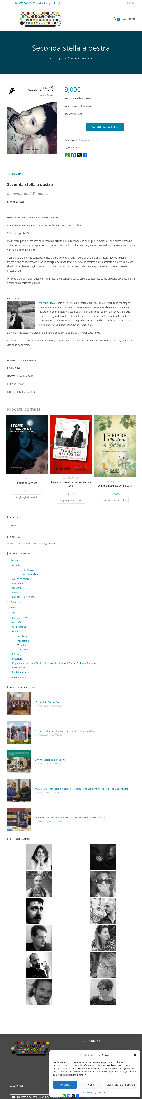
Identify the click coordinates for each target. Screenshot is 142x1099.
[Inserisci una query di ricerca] (71, 525)
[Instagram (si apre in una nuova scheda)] (133, 3)
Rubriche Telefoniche (23, 596)
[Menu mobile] (128, 18)
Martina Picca (47, 303)
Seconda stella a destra (80, 58)
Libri (95, 139)
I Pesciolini (17, 658)
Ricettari (16, 592)
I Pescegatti (112, 481)
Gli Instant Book (20, 626)
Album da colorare (22, 578)
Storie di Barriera (27, 482)
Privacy (101, 1092)
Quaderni (17, 587)
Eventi (14, 607)
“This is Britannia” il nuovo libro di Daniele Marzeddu (56, 720)
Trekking (21, 645)
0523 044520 (26, 3)
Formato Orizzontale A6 (29, 570)
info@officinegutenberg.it (48, 3)
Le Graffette (68, 477)
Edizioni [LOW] (19, 617)
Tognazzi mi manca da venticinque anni (71, 484)
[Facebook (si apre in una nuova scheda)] (128, 3)
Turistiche (22, 649)
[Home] (51, 58)
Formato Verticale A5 (28, 574)
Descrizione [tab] (16, 173)
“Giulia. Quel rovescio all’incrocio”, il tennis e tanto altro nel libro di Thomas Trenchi (73, 763)
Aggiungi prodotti (47, 543)
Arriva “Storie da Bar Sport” (42, 741)
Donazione (16, 602)
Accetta (64, 1084)
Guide (15, 631)
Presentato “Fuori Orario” (41, 698)
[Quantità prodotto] (74, 126)
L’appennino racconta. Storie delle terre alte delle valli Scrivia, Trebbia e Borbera (54, 663)
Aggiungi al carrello (105, 126)
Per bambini (23, 640)
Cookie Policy (89, 1092)
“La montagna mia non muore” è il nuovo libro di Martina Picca (62, 785)
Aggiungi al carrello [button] (27, 497)
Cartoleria (16, 559)
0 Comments (48, 702)
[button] (135, 1055)
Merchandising (18, 677)
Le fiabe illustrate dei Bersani (115, 485)
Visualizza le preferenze (121, 1084)
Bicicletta (22, 636)
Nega (91, 1084)
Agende (16, 565)
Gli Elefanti (17, 622)
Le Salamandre (84, 139)
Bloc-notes (17, 583)
